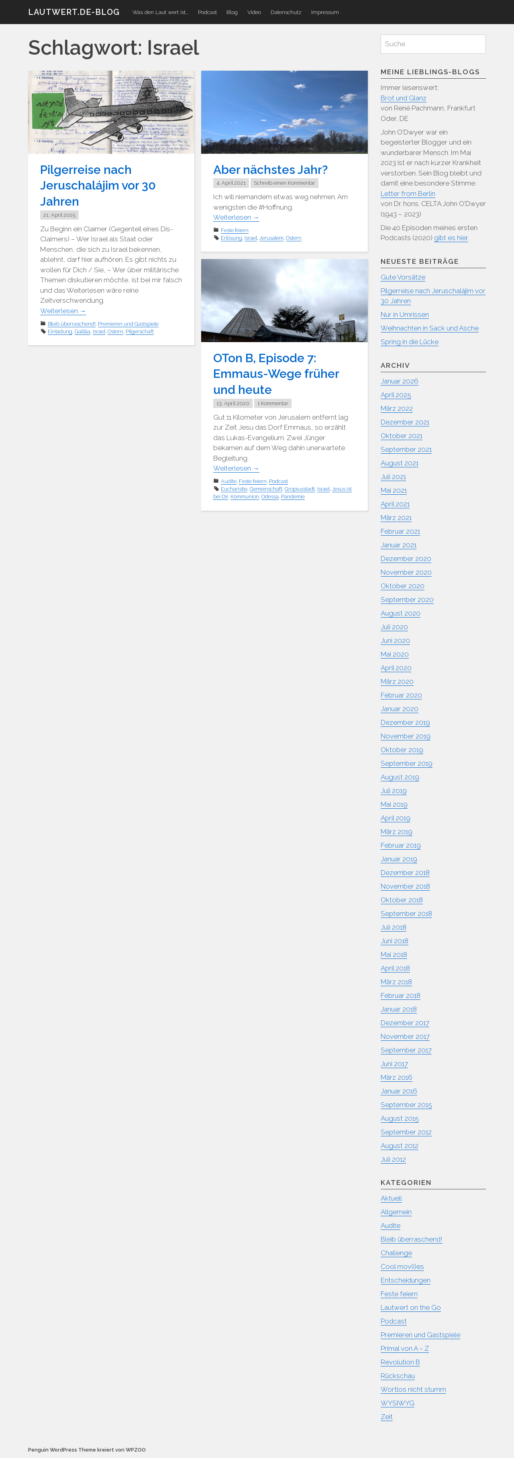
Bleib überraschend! (72, 323)
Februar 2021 (401, 531)
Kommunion (244, 496)
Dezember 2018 (405, 873)
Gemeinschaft (266, 488)
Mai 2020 (395, 654)
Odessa (270, 496)
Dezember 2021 (405, 422)
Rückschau (398, 1376)
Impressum (325, 12)
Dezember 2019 (405, 722)
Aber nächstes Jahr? (270, 170)
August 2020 (401, 613)
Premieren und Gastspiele (128, 323)
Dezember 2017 (405, 1023)
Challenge (396, 1253)
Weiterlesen (63, 310)
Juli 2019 (394, 791)
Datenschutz (286, 12)
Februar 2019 (401, 845)
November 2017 (405, 1036)
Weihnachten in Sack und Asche (430, 328)
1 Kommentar (272, 403)
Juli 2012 (393, 1159)
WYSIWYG (398, 1403)
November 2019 (406, 736)
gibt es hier (451, 238)
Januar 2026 (400, 381)
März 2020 (397, 681)
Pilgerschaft (140, 330)
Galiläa (82, 330)
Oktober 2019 (402, 750)
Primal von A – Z (405, 1348)
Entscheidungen (406, 1280)
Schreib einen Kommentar (284, 183)
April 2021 (395, 504)
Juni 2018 (395, 941)
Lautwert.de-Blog (74, 12)
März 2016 (397, 1077)
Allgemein (396, 1212)
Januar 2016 (399, 1091)
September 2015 (407, 1105)
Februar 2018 (401, 995)
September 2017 (406, 1050)
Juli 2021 (393, 477)
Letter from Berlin (408, 194)
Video (254, 12)
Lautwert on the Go (411, 1307)
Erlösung (231, 238)
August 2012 (400, 1146)
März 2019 (397, 832)
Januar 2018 (399, 1009)
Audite (229, 480)
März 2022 (397, 408)
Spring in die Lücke (410, 342)
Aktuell (391, 1198)
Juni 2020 (395, 640)
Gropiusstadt (300, 488)
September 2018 (407, 913)
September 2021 (406, 449)
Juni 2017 (394, 1064)
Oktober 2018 (402, 900)
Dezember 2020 (406, 559)
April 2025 (396, 395)
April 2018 (395, 968)
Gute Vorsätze (403, 277)
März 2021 (396, 518)
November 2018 (405, 886)
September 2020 (407, 599)
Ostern (115, 330)
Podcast (207, 12)
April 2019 (396, 818)
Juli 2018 (394, 927)
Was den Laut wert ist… (160, 12)
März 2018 (396, 982)
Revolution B (400, 1362)
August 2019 (400, 777)
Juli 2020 (394, 627)
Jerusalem (271, 238)
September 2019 (407, 763)
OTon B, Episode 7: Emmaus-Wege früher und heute (276, 373)
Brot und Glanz (404, 98)
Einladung (60, 330)
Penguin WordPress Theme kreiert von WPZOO (87, 1450)
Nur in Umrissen (405, 314)
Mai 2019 (394, 804)
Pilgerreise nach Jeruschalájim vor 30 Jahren (98, 185)
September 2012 (406, 1132)
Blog (232, 12)
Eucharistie (234, 488)
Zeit (387, 1417)
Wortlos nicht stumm (414, 1389)
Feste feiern (235, 230)
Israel (99, 330)
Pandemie (293, 496)
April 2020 (396, 668)
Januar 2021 (399, 545)
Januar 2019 (399, 859)
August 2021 (400, 463)
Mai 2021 (394, 490)
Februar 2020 (402, 695)
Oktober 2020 (403, 586)
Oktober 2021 (402, 436)
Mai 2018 (394, 954)
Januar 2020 (400, 709)
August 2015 (400, 1118)
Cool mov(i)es (402, 1266)
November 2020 (406, 572)
